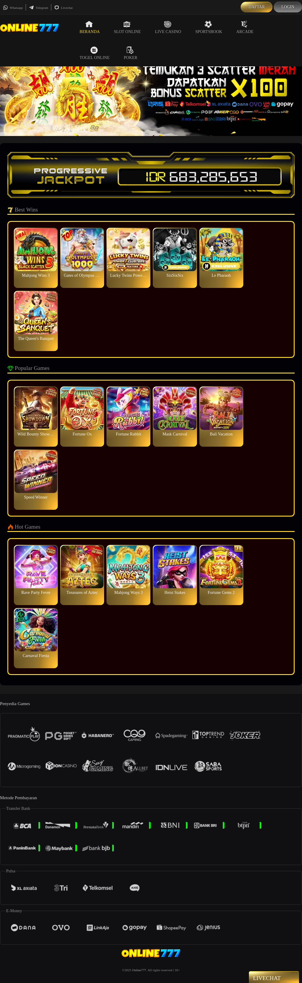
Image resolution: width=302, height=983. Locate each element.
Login (287, 7)
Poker (130, 53)
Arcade (244, 27)
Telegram (38, 7)
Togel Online (95, 53)
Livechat (63, 7)
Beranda (90, 27)
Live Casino (168, 27)
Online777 (139, 970)
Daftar (256, 7)
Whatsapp (13, 7)
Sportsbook (208, 27)
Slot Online (127, 27)
